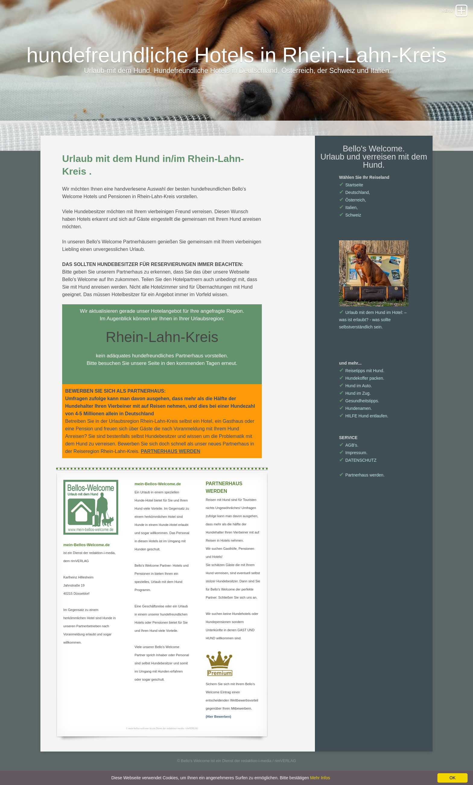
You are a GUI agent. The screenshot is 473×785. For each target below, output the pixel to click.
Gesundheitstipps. (359, 400)
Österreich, (352, 200)
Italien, (348, 207)
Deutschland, (354, 192)
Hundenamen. (355, 408)
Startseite (351, 184)
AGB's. (348, 445)
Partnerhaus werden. (362, 475)
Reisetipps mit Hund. (361, 370)
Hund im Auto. (355, 385)
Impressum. (353, 452)
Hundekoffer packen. (361, 378)
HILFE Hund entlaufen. (363, 415)
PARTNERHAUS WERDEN (170, 451)
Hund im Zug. (355, 393)
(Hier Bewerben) (218, 716)
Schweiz (350, 215)
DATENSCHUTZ (357, 460)
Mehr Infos (320, 777)
